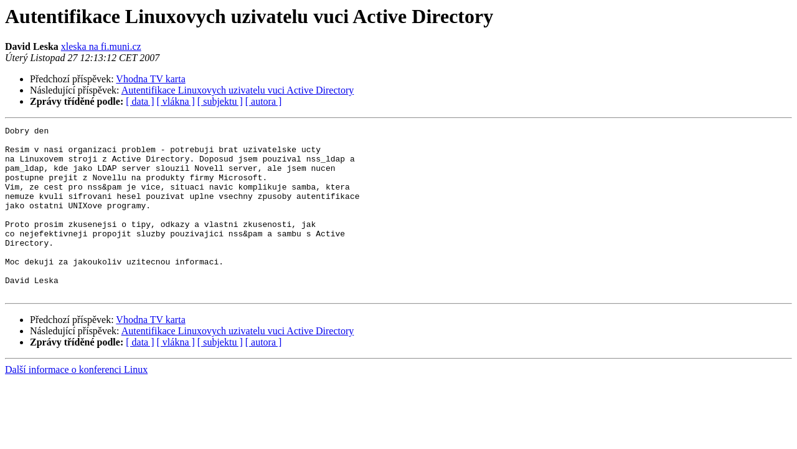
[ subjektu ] (220, 101)
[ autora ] (263, 101)
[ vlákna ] (176, 101)
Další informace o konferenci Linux (76, 403)
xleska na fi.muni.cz (101, 46)
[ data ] (140, 101)
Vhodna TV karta (150, 79)
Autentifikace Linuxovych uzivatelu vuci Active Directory (237, 90)
